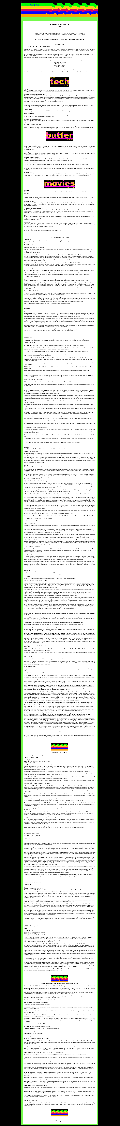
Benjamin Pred (28, 311)
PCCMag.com (32, 4)
